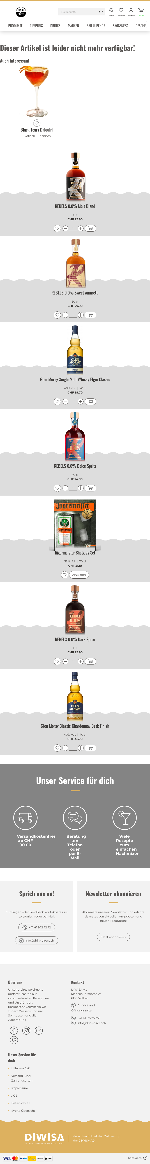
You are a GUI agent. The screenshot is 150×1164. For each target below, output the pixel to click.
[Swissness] (120, 26)
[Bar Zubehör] (96, 26)
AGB (14, 1095)
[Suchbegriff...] (81, 11)
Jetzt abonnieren (113, 937)
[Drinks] (55, 26)
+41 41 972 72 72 (40, 927)
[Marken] (73, 26)
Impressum (19, 1088)
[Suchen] (101, 11)
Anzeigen (79, 574)
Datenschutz (20, 1103)
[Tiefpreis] (36, 26)
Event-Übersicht (23, 1110)
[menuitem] (81, 12)
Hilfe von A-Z (20, 1068)
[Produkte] (15, 26)
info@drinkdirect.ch (40, 940)
